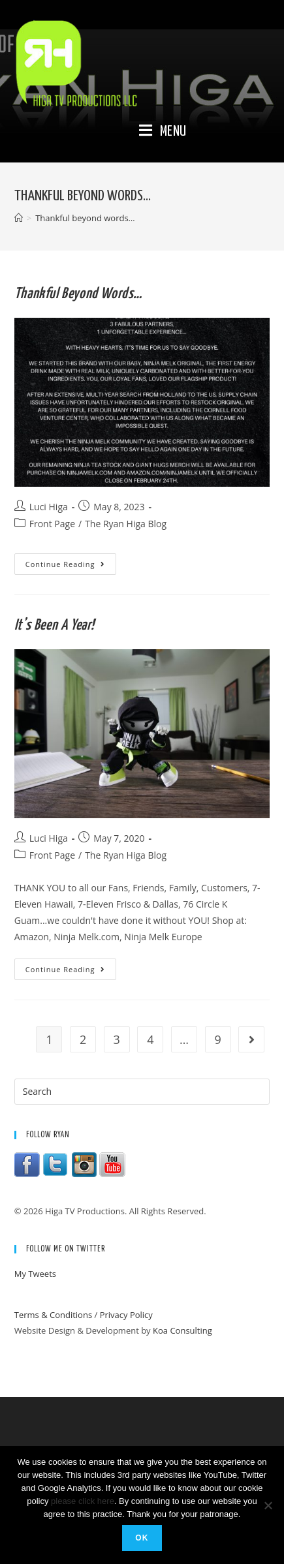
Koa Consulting (182, 1330)
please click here (82, 1501)
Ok (141, 1537)
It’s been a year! (54, 625)
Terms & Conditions (53, 1315)
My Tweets (35, 1274)
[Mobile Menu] (163, 132)
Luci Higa (48, 506)
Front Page (52, 523)
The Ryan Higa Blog (125, 523)
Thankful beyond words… (78, 293)
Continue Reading (70, 566)
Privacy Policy (126, 1315)
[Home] (18, 218)
